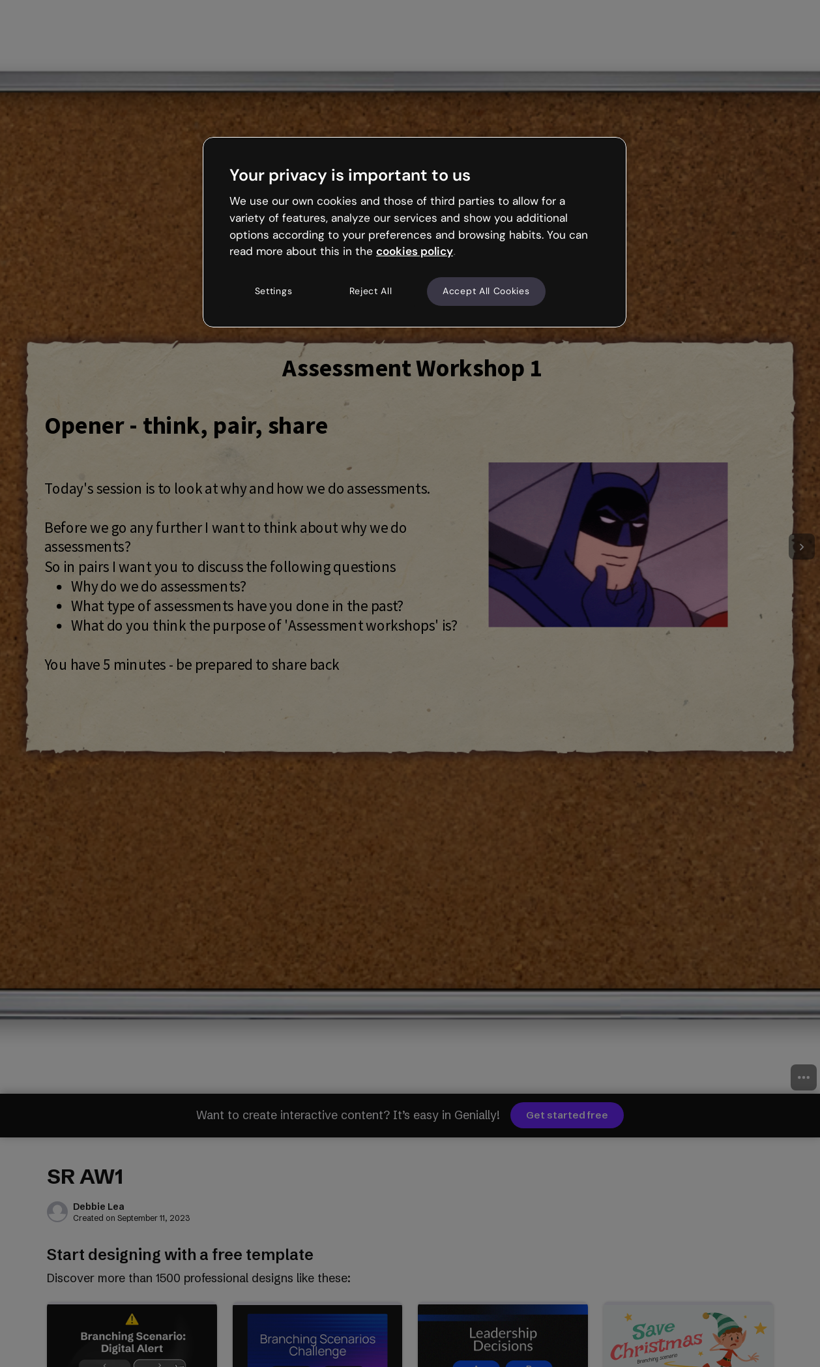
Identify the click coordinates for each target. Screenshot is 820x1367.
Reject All (370, 291)
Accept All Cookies (486, 291)
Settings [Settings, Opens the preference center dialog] (274, 291)
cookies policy (414, 251)
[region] (414, 232)
